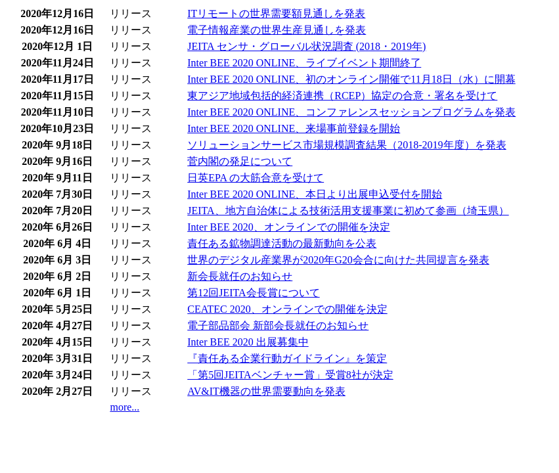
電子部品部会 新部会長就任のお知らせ (278, 325)
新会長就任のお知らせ (239, 276)
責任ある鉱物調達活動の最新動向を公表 (281, 243)
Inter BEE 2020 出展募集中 (247, 342)
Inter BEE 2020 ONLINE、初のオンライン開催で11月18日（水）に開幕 (351, 79)
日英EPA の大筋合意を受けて (255, 177)
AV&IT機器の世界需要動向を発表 (266, 391)
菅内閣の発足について (239, 161)
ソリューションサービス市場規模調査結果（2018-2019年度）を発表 (346, 144)
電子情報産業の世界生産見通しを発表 (276, 29)
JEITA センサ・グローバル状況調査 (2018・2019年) (306, 46)
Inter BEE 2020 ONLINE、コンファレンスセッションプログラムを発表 (351, 112)
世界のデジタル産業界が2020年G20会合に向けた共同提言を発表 (338, 259)
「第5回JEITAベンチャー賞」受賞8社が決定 (290, 374)
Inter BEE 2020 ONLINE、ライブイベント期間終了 (304, 62)
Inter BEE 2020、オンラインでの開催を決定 (288, 227)
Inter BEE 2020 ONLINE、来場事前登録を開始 (293, 128)
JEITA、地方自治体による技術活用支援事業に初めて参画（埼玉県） (347, 210)
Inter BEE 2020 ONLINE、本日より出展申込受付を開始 (314, 194)
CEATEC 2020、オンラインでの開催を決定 (287, 309)
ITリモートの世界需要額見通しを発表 (276, 13)
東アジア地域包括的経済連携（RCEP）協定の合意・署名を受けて (342, 95)
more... (124, 407)
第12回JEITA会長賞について (253, 292)
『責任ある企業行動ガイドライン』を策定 (287, 358)
